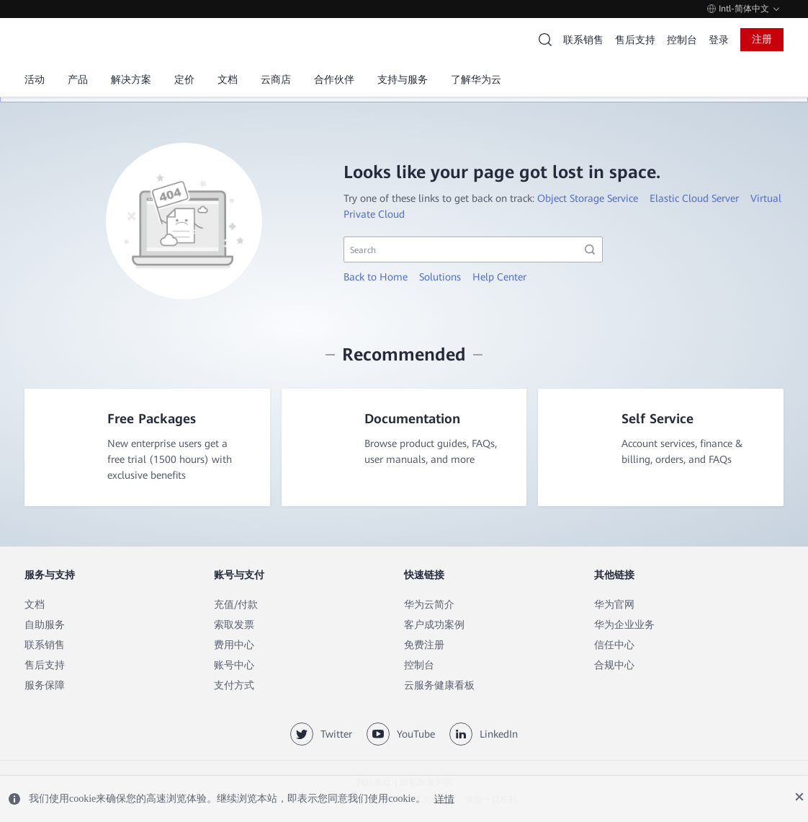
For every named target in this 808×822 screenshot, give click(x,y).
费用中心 (234, 645)
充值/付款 (236, 605)
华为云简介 (429, 605)
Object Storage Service (587, 198)
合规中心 (614, 665)
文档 (34, 605)
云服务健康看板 (439, 685)
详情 (444, 798)
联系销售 (583, 39)
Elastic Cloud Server (694, 198)
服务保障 (44, 685)
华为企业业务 (624, 625)
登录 (719, 39)
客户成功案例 (434, 625)
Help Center (499, 277)
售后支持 (635, 39)
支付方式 (234, 685)
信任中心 (614, 645)
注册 (762, 39)
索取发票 (234, 625)
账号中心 (234, 665)
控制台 (682, 39)
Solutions (440, 277)
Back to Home (376, 277)
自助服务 (44, 625)
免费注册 (424, 645)
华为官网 (614, 605)
